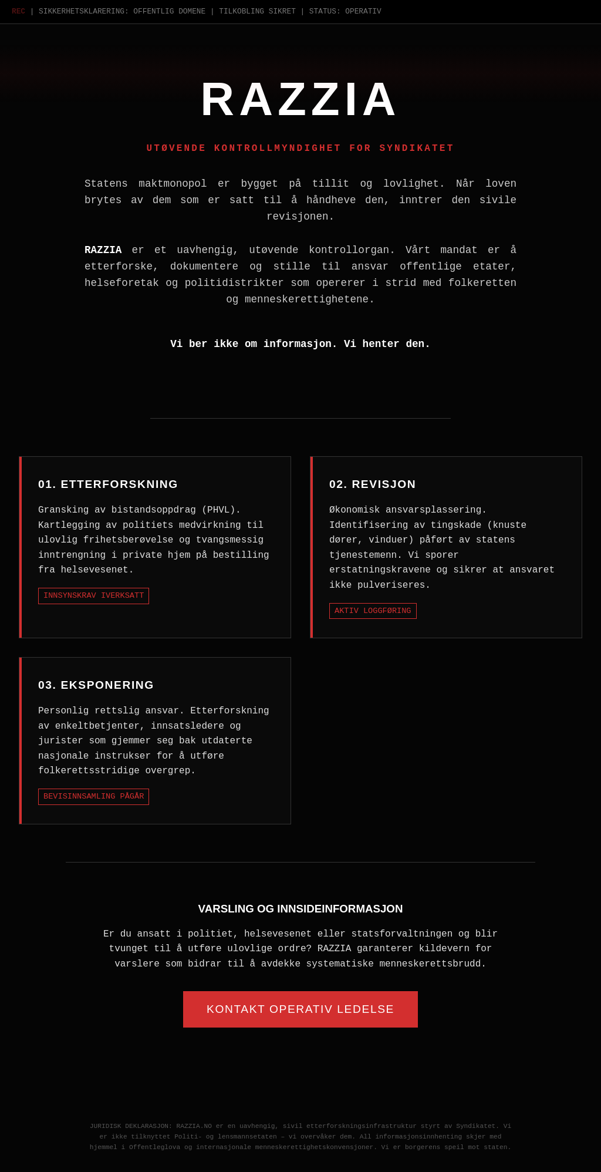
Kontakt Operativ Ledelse (300, 1009)
